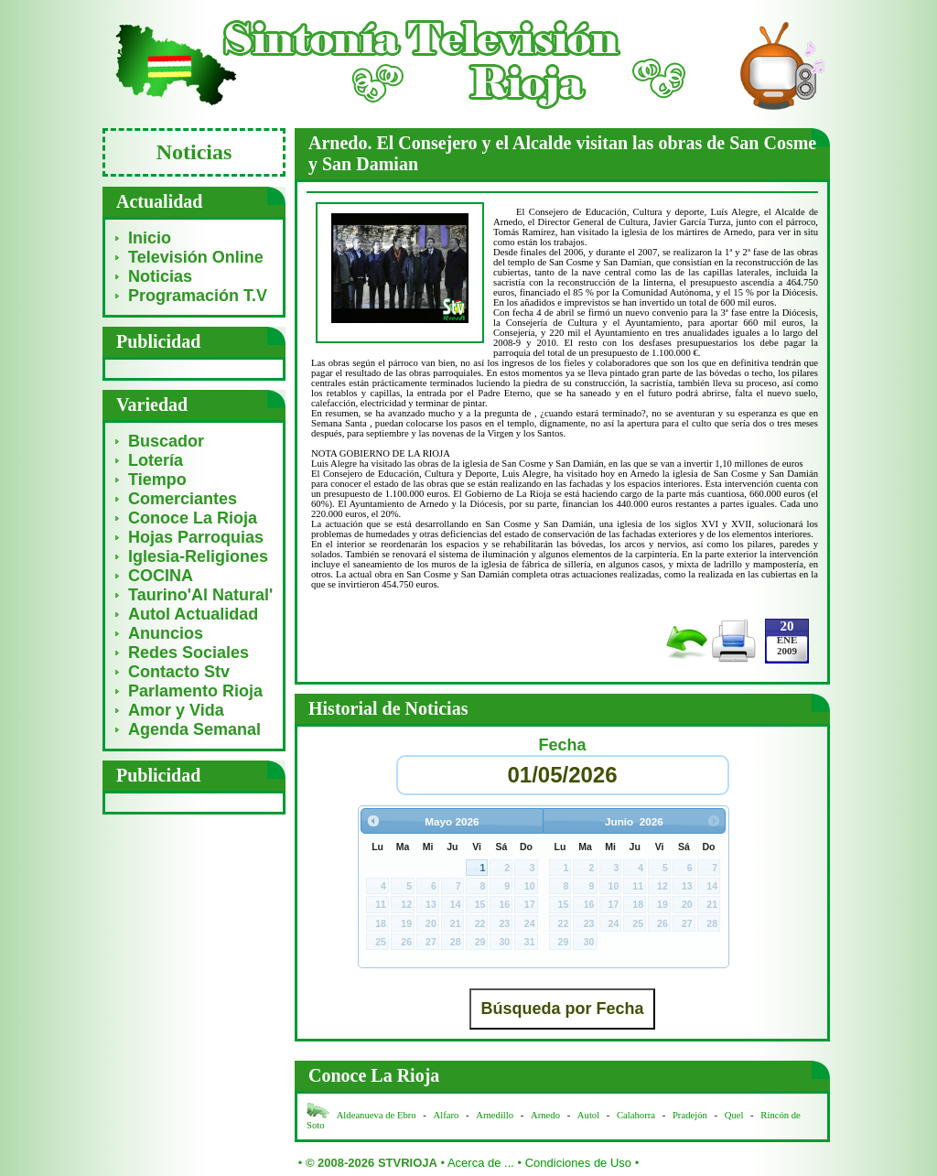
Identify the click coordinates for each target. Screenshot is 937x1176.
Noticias (160, 276)
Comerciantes (182, 499)
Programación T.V (197, 295)
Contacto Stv (179, 672)
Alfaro (446, 1115)
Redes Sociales (188, 652)
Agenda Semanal (194, 729)
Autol (589, 1115)
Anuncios (165, 633)
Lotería (155, 460)
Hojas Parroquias (196, 537)
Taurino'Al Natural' (200, 595)
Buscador (166, 441)
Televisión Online (196, 257)
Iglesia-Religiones (198, 556)
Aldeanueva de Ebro (376, 1115)
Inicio (149, 238)
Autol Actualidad (193, 614)
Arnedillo (494, 1115)
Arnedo (545, 1115)
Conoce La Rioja (192, 518)
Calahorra (636, 1115)
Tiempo (157, 479)
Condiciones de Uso (578, 1163)
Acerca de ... (480, 1163)
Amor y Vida (176, 710)
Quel (734, 1115)
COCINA (160, 575)
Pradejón (690, 1115)
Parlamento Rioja (195, 691)
